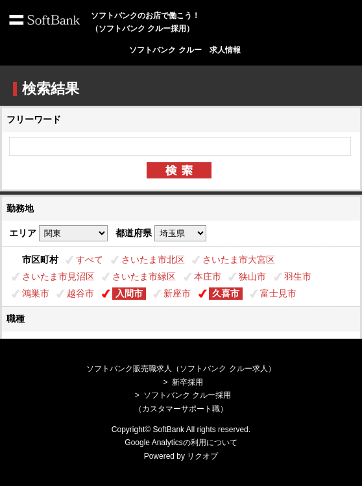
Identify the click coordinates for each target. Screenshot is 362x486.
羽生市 (297, 276)
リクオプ (202, 456)
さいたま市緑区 (144, 276)
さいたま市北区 (153, 259)
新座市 (177, 293)
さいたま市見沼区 (58, 276)
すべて (89, 259)
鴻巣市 (35, 293)
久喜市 (225, 293)
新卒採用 (187, 382)
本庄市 (207, 276)
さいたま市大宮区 (238, 259)
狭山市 (252, 276)
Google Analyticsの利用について (181, 442)
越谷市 (80, 293)
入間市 (129, 293)
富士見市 (278, 293)
